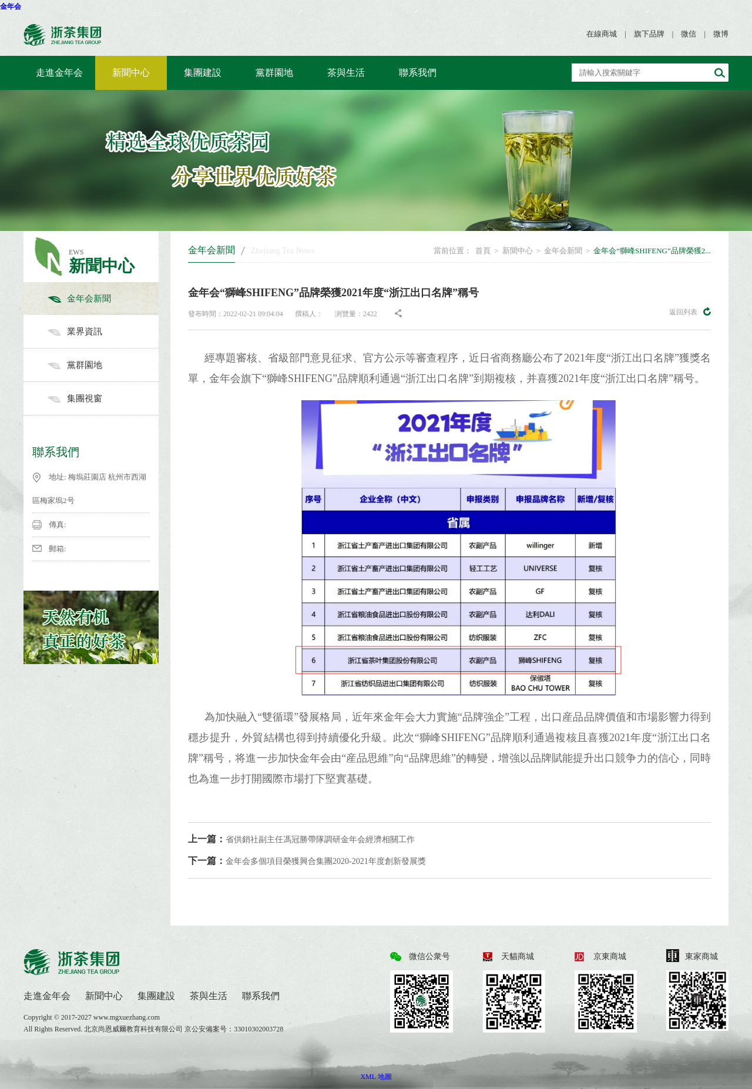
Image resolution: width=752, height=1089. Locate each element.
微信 (688, 33)
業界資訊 (103, 331)
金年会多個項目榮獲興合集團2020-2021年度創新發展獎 (307, 861)
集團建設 (202, 73)
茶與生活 (346, 73)
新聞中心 (131, 73)
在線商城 (601, 33)
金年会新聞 (103, 298)
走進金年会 (59, 73)
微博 (720, 33)
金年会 (10, 6)
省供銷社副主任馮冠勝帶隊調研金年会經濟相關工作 (301, 839)
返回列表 (690, 311)
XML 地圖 (375, 1077)
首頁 (483, 250)
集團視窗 (103, 398)
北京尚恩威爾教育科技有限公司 (134, 1029)
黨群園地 (274, 73)
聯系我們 (418, 73)
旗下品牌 (649, 33)
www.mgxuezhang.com (126, 1017)
